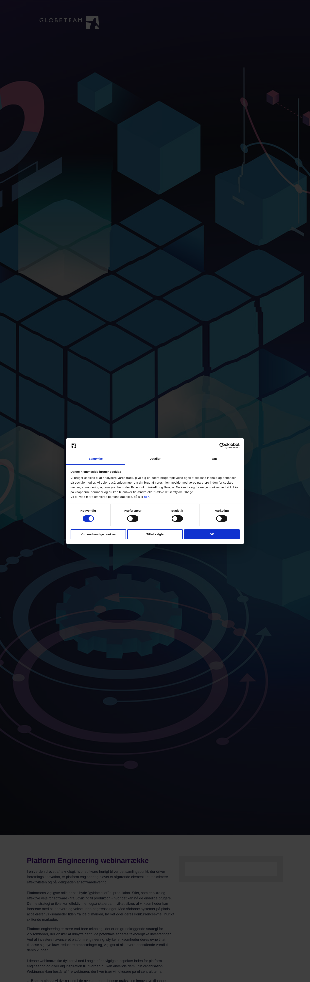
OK (212, 534)
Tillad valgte (155, 534)
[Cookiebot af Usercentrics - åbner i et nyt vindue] (222, 446)
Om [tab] (214, 458)
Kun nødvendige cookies (98, 534)
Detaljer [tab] (155, 458)
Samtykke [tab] (96, 458)
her (146, 496)
